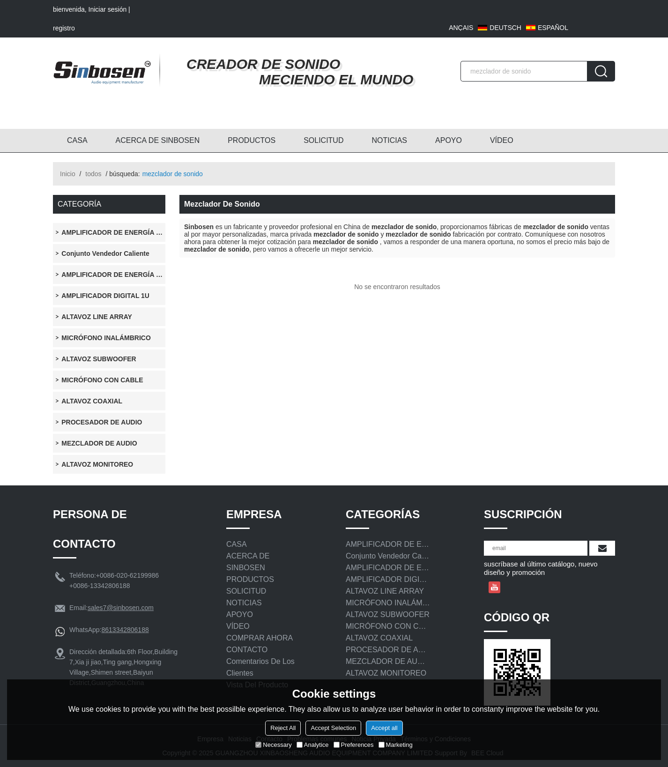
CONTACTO (246, 650)
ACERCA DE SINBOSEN (158, 140)
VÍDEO (501, 140)
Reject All (283, 727)
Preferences (354, 744)
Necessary (273, 744)
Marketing (396, 744)
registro (64, 28)
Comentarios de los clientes (260, 667)
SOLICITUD (323, 140)
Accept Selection (333, 727)
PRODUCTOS (251, 140)
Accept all (384, 727)
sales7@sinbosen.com (121, 607)
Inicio (67, 174)
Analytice (313, 744)
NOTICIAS (389, 140)
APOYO (448, 140)
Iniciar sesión (108, 9)
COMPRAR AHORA (259, 638)
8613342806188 (124, 629)
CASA (77, 140)
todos (93, 174)
